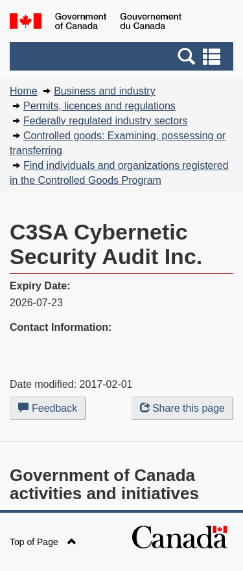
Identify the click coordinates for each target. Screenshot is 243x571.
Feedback (52, 410)
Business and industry (105, 90)
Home (24, 90)
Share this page (182, 408)
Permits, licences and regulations (99, 105)
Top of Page (43, 542)
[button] (123, 56)
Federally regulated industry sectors (105, 120)
